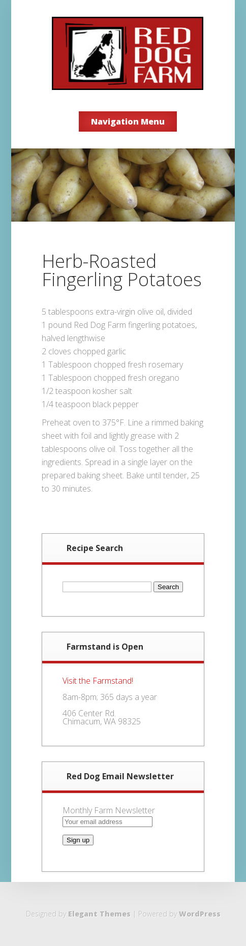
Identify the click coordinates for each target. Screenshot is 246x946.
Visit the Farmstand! (98, 680)
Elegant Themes (99, 914)
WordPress (200, 914)
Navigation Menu (128, 121)
